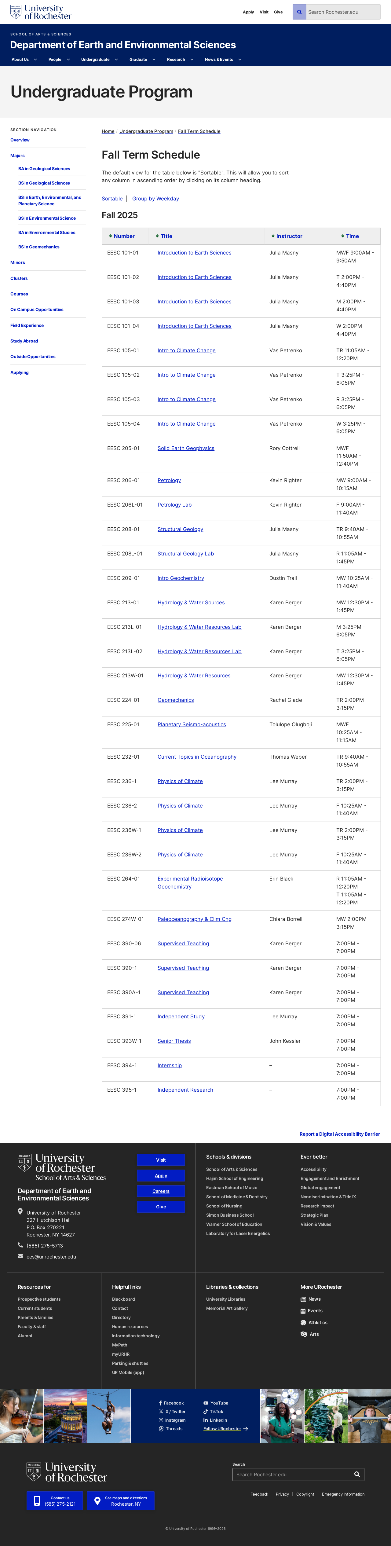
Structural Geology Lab (186, 553)
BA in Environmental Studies (46, 232)
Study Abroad (24, 341)
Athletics (314, 1322)
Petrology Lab (175, 504)
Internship (170, 1065)
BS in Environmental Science (46, 218)
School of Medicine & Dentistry (237, 1197)
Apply (248, 12)
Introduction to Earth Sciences (195, 252)
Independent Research (185, 1089)
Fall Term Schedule (199, 131)
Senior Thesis (174, 1040)
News (310, 1299)
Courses (19, 294)
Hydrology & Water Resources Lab (200, 626)
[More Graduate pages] (154, 59)
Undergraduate (95, 59)
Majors (17, 155)
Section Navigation (33, 130)
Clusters (19, 278)
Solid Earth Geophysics (186, 448)
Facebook (171, 1403)
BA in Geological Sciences (44, 168)
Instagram (172, 1420)
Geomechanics (176, 699)
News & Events (219, 59)
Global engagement (320, 1187)
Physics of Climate (180, 781)
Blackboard (123, 1299)
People (55, 59)
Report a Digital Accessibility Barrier (340, 1134)
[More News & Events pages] (240, 59)
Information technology (136, 1336)
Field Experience (27, 325)
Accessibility (313, 1169)
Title (166, 236)
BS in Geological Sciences (44, 183)
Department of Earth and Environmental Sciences (123, 45)
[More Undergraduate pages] (116, 59)
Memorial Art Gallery (226, 1308)
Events (312, 1310)
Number (124, 236)
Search (238, 1464)
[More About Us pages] (36, 59)
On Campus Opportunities (37, 309)
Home (108, 131)
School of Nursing (224, 1206)
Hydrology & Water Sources (191, 602)
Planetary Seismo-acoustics (192, 724)
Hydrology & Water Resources (194, 675)
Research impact (317, 1206)
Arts (310, 1334)
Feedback (259, 1494)
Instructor (289, 236)
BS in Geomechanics (39, 247)
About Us (20, 59)
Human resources (130, 1326)
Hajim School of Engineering (234, 1178)
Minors (17, 262)
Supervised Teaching (183, 943)
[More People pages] (68, 59)
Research (176, 59)
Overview (20, 140)
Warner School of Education (234, 1224)
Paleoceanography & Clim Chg (195, 918)
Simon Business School (230, 1215)
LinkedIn (215, 1420)
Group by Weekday (155, 198)
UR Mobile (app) (128, 1372)
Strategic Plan (314, 1215)
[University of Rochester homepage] (40, 12)
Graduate (138, 59)
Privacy (282, 1494)
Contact (120, 1308)
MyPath (119, 1345)
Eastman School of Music (231, 1187)
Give (278, 12)
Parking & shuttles (130, 1363)
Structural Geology (180, 529)
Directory (121, 1317)
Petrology (169, 480)
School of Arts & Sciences (40, 34)
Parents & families (35, 1317)
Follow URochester (225, 1428)
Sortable (112, 198)
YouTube (215, 1403)
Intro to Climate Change (187, 350)
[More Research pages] (192, 59)
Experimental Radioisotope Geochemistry (190, 882)
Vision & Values (316, 1224)
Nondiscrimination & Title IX (328, 1197)
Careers (161, 1191)
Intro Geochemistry (181, 577)
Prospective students (39, 1299)
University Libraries (225, 1299)
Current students (35, 1308)
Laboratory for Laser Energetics (238, 1233)
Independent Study (181, 1016)
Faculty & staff (32, 1326)
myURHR (121, 1354)
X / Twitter (172, 1411)
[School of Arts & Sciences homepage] (62, 1167)
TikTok (213, 1411)
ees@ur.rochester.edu (51, 1256)
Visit (264, 12)
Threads (171, 1428)
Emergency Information (343, 1494)
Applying (19, 372)
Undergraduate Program (146, 131)
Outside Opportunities (32, 356)
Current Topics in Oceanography (197, 756)
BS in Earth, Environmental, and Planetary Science (49, 200)
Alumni (25, 1336)
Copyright (305, 1494)
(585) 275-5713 (45, 1245)
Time (352, 236)
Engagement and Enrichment (330, 1178)
